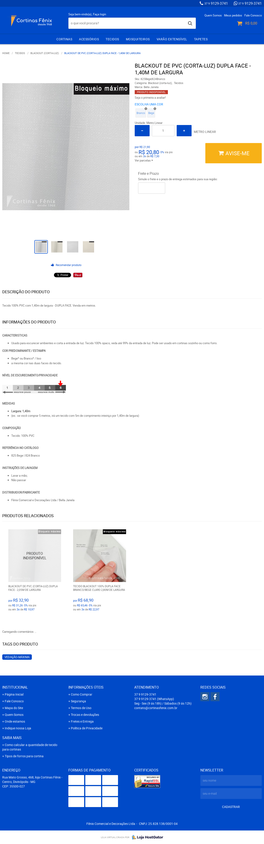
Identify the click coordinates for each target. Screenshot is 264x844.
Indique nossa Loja (18, 728)
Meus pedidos (233, 15)
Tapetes (201, 39)
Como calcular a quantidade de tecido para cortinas (29, 747)
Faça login (99, 14)
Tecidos (112, 39)
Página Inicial (14, 694)
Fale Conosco (253, 15)
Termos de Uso (81, 708)
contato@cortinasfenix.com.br (155, 708)
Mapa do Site (14, 708)
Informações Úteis (86, 687)
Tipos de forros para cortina (24, 756)
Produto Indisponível (34, 555)
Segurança (78, 701)
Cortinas (64, 39)
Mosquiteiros (138, 39)
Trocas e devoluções (85, 714)
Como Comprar (81, 694)
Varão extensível (172, 39)
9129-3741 (216, 3)
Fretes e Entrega (82, 721)
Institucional (15, 687)
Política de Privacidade (86, 728)
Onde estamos (15, 721)
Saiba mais (12, 737)
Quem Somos (213, 15)
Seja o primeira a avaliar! (150, 98)
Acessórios (89, 39)
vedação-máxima (17, 657)
